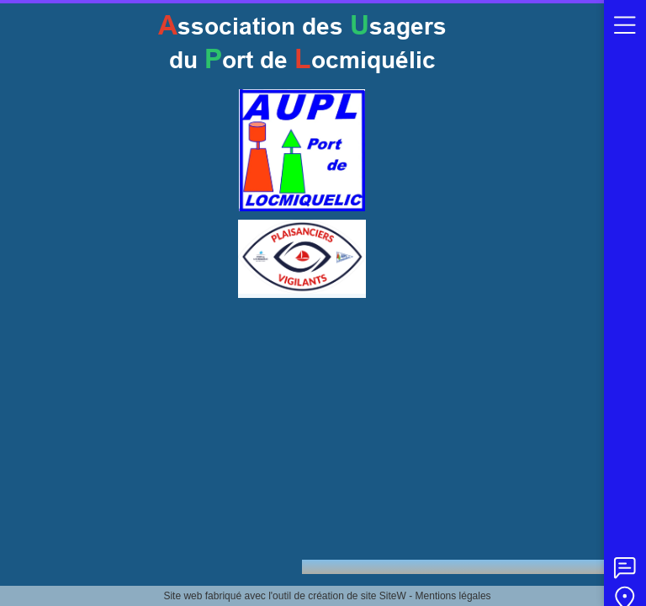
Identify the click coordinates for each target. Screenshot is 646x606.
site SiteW (383, 596)
